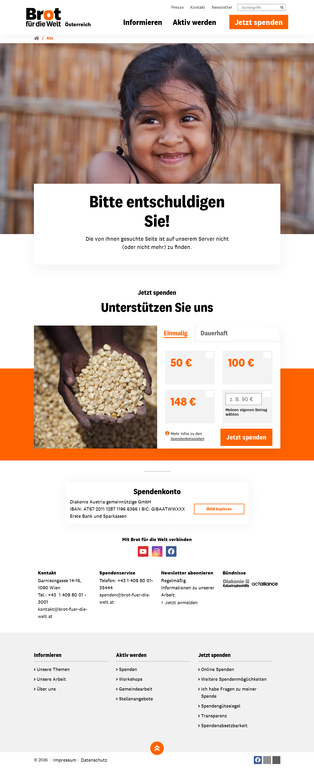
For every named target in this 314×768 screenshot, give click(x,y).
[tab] (175, 334)
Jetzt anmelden (181, 602)
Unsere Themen (53, 669)
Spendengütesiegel (220, 706)
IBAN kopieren (219, 509)
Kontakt (197, 7)
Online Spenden (217, 669)
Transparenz (214, 716)
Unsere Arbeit (51, 679)
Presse (177, 7)
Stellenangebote (136, 699)
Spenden (128, 669)
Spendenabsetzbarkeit (224, 725)
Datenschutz (94, 760)
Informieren (142, 22)
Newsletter (222, 7)
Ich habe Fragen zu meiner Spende (228, 692)
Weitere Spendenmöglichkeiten (234, 679)
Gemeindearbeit (135, 689)
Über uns (46, 689)
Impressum (64, 760)
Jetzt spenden (259, 22)
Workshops (130, 679)
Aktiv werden (194, 22)
